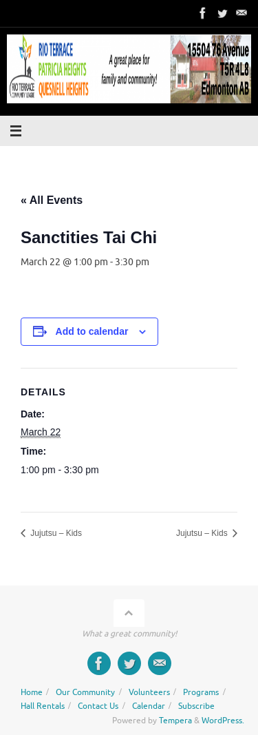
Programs (201, 692)
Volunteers (149, 692)
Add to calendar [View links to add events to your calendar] (92, 331)
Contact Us (98, 706)
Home (32, 692)
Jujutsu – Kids (55, 533)
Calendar (148, 706)
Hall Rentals (43, 706)
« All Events (52, 200)
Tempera (175, 720)
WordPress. (223, 720)
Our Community (85, 692)
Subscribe (196, 706)
